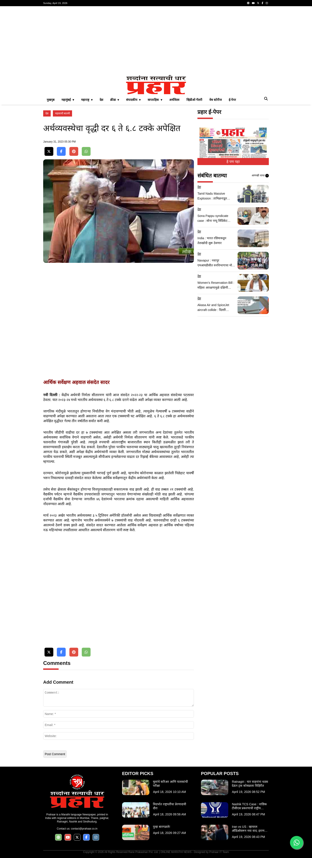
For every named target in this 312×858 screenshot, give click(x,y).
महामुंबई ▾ (67, 100)
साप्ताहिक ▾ (155, 100)
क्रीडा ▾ (114, 100)
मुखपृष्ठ (50, 100)
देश (101, 100)
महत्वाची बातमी (62, 113)
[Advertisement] (156, 41)
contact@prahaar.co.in (84, 828)
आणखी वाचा (260, 175)
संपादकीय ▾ (133, 100)
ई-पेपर (232, 100)
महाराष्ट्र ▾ (87, 100)
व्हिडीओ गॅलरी (194, 100)
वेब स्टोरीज (215, 100)
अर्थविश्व (174, 100)
